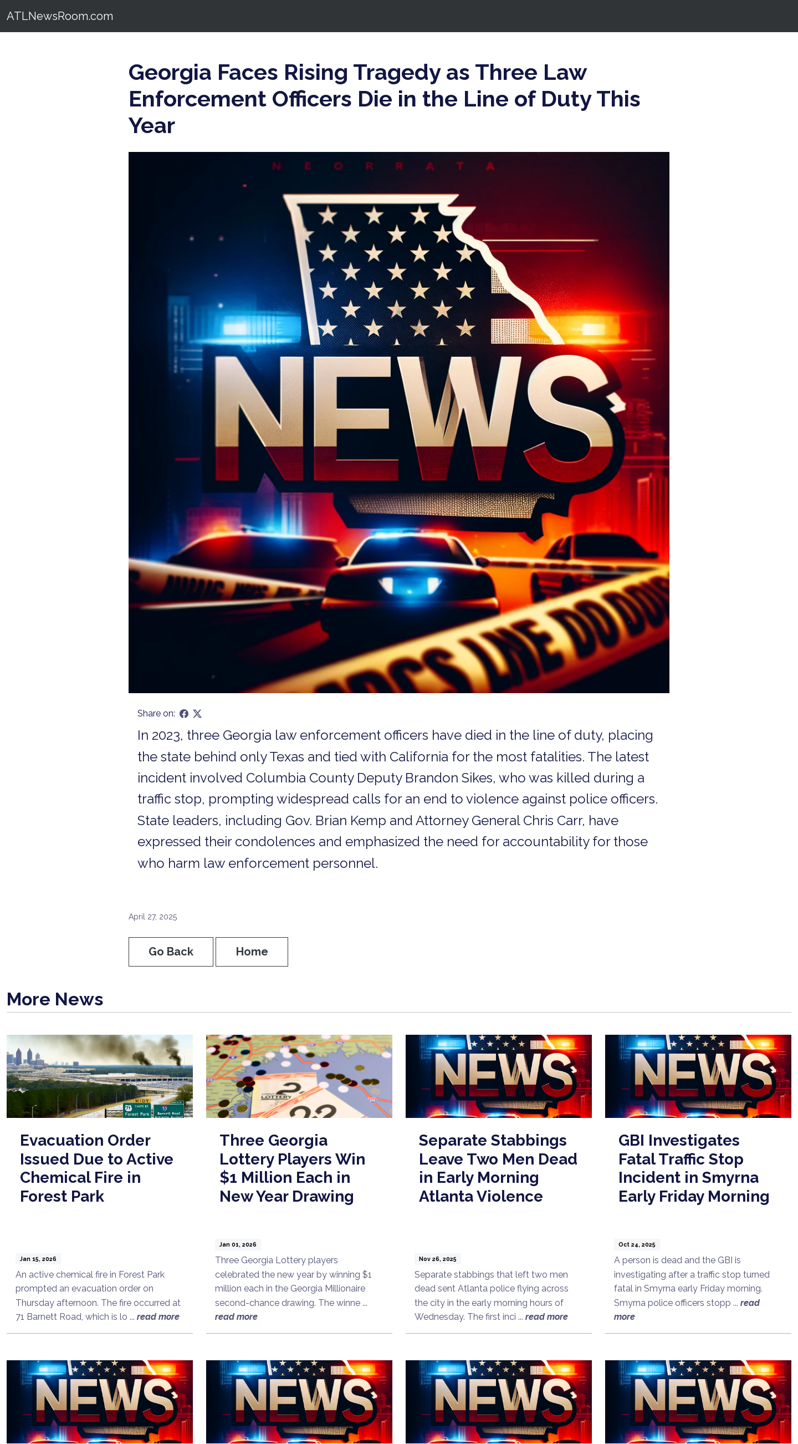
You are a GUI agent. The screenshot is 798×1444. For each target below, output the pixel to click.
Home (252, 951)
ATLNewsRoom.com (60, 16)
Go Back (171, 951)
